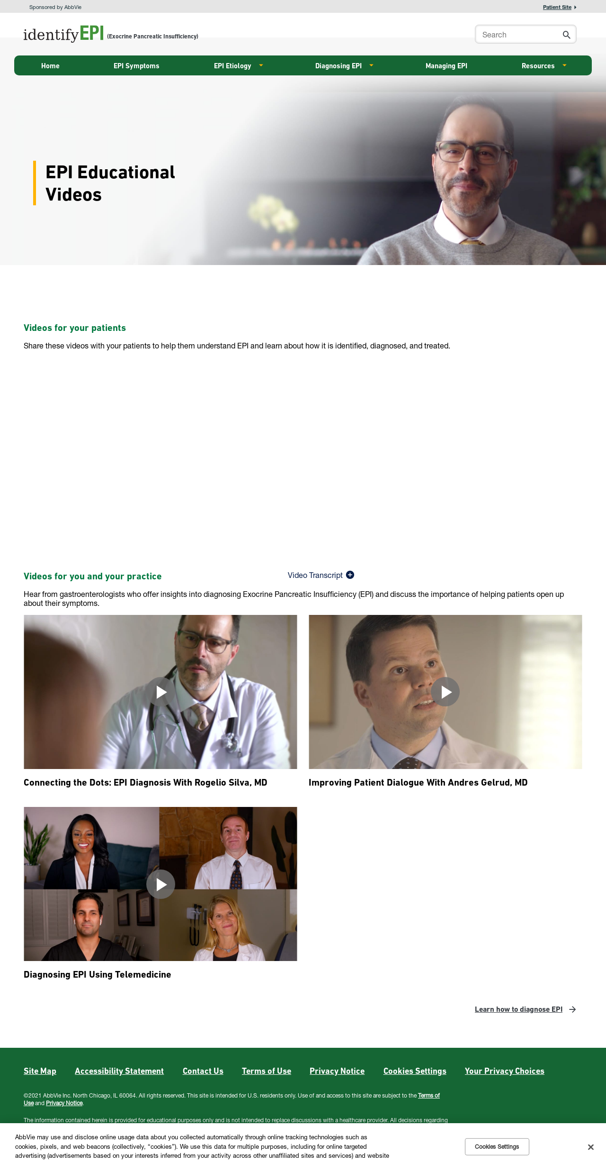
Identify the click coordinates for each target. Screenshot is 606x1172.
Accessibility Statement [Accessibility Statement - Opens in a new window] (119, 1071)
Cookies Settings (414, 1071)
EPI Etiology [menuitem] (232, 66)
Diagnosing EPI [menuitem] (338, 66)
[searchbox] (526, 34)
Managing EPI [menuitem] (446, 66)
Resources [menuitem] (538, 66)
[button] (564, 35)
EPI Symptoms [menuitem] (137, 66)
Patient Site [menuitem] (557, 7)
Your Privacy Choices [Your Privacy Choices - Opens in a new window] (504, 1071)
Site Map (40, 1071)
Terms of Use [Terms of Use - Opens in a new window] (266, 1071)
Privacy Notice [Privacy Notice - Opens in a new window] (337, 1071)
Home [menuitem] (50, 66)
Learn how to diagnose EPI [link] (518, 1009)
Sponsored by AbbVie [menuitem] (55, 7)
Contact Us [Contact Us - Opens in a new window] (203, 1071)
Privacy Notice (64, 1103)
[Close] (590, 1146)
